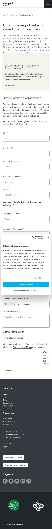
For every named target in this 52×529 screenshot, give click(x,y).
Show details (38, 278)
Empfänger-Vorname (12, 214)
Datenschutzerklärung (22, 347)
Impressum (20, 525)
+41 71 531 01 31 (8, 444)
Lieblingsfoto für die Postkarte (16, 299)
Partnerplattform (9, 422)
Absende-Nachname (12, 176)
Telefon (6, 189)
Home (4, 15)
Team (5, 394)
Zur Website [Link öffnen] (9, 86)
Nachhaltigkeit (8, 403)
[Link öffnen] (15, 465)
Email (5, 133)
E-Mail (5, 446)
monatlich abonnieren (14, 338)
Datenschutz (11, 525)
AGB (4, 525)
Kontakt (5, 400)
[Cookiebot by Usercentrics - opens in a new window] (33, 237)
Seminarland (7, 419)
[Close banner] (48, 237)
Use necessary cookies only (26, 291)
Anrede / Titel (8, 148)
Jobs (4, 397)
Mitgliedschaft (8, 406)
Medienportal (7, 425)
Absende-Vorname (11, 161)
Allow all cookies (26, 285)
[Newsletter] (13, 457)
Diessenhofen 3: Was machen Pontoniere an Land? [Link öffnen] (22, 67)
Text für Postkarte (10, 311)
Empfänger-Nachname (13, 229)
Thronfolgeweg (12, 15)
